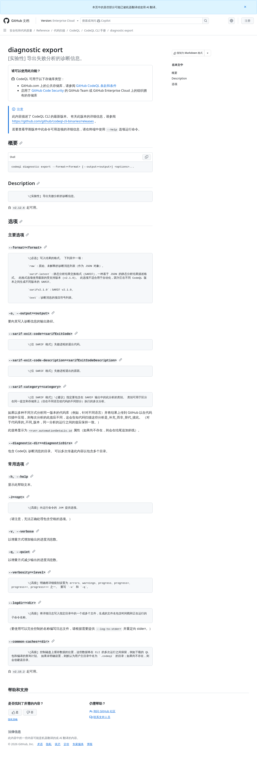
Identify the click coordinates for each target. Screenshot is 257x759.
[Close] (245, 6)
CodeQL (74, 30)
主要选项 (18, 235)
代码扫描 (59, 30)
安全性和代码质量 (21, 30)
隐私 (49, 744)
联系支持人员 (99, 717)
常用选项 (18, 464)
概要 (15, 142)
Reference (43, 30)
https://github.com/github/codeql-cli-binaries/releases (53, 121)
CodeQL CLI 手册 (95, 30)
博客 (90, 744)
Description (24, 183)
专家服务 (78, 744)
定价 (66, 744)
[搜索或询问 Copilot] (144, 20)
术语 (40, 744)
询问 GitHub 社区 (102, 711)
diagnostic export (121, 30)
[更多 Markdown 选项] (207, 53)
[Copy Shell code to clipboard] (146, 157)
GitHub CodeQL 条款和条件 (96, 85)
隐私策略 (13, 719)
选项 (15, 221)
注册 (247, 20)
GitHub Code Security (48, 90)
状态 (57, 744)
